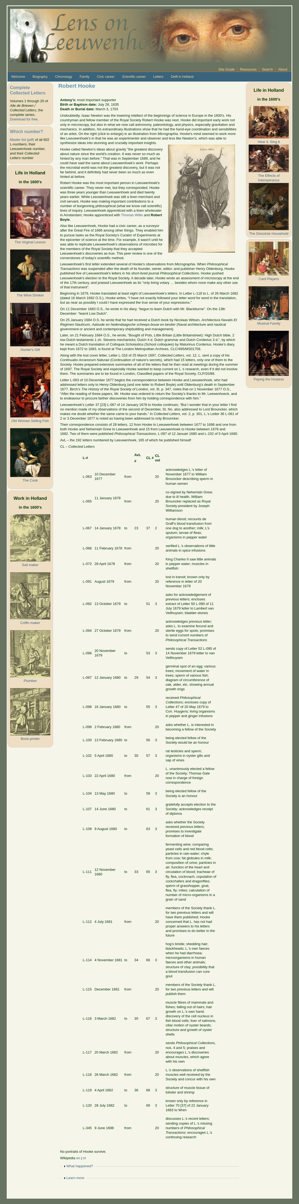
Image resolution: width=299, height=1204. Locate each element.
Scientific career (134, 77)
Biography (40, 77)
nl (84, 1158)
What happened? (79, 1166)
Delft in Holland (182, 77)
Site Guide (226, 69)
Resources (248, 69)
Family (84, 77)
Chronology (63, 77)
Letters (158, 77)
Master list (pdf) (22, 140)
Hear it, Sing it (269, 142)
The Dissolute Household (268, 234)
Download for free (23, 119)
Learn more (75, 1178)
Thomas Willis (132, 215)
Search (267, 69)
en (78, 1158)
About (282, 69)
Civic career (106, 77)
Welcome (18, 77)
